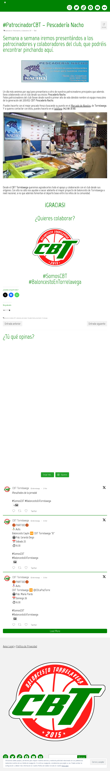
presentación (38, 318)
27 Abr (45, 488)
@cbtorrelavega (35, 488)
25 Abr (45, 521)
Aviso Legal (65, 766)
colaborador (18, 318)
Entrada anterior (13, 323)
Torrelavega (44, 318)
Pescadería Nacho (31, 318)
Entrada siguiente (97, 323)
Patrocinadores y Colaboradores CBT (22, 31)
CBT (15, 318)
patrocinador (24, 318)
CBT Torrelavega (20, 488)
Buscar (81, 757)
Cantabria (11, 318)
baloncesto (6, 318)
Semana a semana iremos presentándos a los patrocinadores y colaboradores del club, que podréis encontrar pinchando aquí (54, 44)
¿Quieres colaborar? (55, 218)
